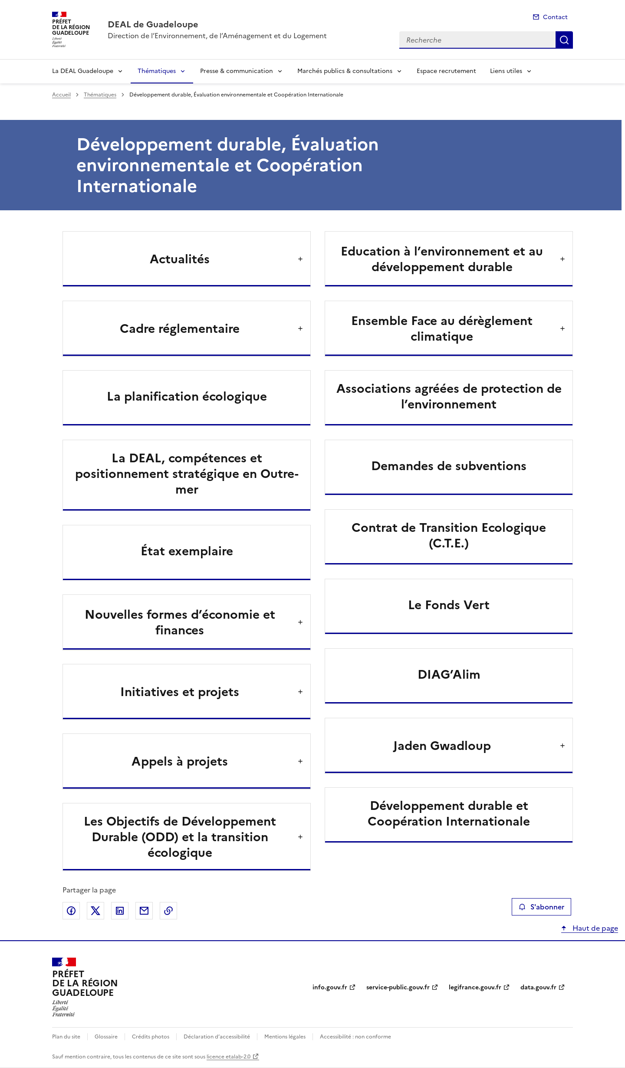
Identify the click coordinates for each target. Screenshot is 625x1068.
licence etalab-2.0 (228, 1057)
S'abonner (541, 907)
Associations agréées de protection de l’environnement (449, 396)
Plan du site (66, 1037)
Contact (555, 17)
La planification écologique (187, 396)
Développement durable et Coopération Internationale (449, 813)
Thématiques (157, 71)
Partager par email (144, 910)
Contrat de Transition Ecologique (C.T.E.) (449, 535)
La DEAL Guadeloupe (82, 71)
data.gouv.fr (538, 987)
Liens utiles (506, 71)
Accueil (61, 95)
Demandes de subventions (448, 466)
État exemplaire (187, 551)
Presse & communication (236, 71)
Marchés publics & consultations (344, 71)
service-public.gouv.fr (398, 987)
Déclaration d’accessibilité (217, 1037)
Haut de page (594, 928)
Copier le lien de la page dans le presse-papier (168, 910)
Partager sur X (95, 910)
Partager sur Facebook (71, 910)
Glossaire (106, 1037)
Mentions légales (285, 1037)
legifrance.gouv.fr (475, 987)
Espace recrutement (446, 71)
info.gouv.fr (329, 987)
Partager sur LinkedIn (119, 910)
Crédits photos (150, 1037)
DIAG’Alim (449, 674)
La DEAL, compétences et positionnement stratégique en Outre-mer (187, 473)
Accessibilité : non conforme (355, 1037)
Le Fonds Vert (449, 605)
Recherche (564, 40)
